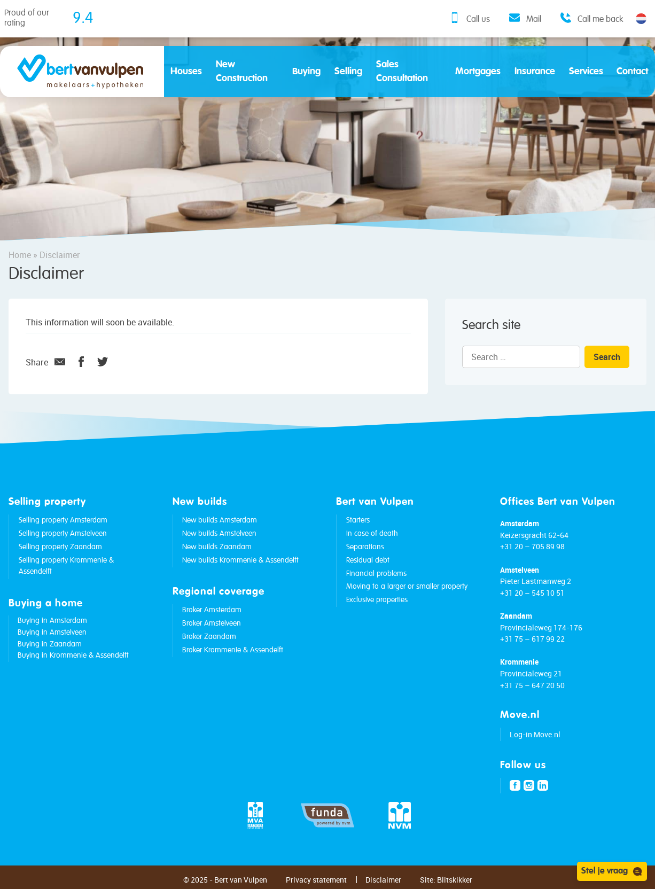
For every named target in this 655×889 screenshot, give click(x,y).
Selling (348, 71)
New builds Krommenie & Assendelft (240, 560)
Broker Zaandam (209, 637)
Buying (306, 71)
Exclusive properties (377, 600)
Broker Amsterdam (211, 610)
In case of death (372, 533)
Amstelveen (519, 570)
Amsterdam (519, 523)
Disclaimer (383, 880)
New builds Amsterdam (219, 520)
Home (20, 255)
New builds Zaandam (217, 547)
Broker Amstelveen (211, 623)
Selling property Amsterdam (63, 520)
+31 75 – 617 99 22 (532, 639)
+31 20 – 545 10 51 (532, 593)
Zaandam (516, 616)
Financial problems (376, 574)
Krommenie (519, 662)
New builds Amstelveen (219, 533)
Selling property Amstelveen (63, 533)
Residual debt (367, 560)
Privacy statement (316, 880)
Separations (365, 547)
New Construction (242, 71)
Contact (632, 71)
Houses (186, 71)
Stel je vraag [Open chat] (612, 871)
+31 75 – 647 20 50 (532, 685)
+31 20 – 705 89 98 (532, 546)
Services (586, 71)
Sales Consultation (402, 71)
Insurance (534, 71)
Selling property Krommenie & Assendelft (66, 566)
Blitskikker (454, 880)
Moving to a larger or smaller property (406, 586)
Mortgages (478, 71)
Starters (358, 520)
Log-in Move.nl (535, 734)
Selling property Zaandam (60, 547)
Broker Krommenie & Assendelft (232, 650)
